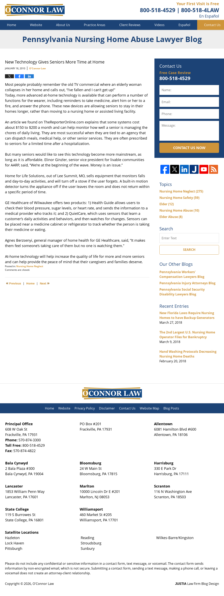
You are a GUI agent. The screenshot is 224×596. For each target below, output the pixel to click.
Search (189, 249)
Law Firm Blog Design (197, 583)
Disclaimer (107, 408)
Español (184, 25)
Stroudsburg (91, 543)
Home (11, 25)
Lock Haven (14, 543)
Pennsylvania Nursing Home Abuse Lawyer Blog (35, 10)
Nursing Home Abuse (179, 210)
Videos (159, 25)
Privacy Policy (85, 408)
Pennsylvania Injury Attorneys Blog (187, 283)
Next (44, 283)
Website (36, 25)
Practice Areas (94, 25)
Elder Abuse (170, 217)
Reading (87, 537)
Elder (166, 204)
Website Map (149, 408)
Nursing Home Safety (179, 197)
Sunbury (88, 548)
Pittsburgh (13, 548)
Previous (13, 283)
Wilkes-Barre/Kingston (175, 537)
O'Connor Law (43, 583)
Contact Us (127, 408)
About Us (63, 25)
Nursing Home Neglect (29, 266)
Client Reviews (130, 25)
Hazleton (12, 537)
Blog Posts (171, 408)
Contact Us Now (189, 147)
